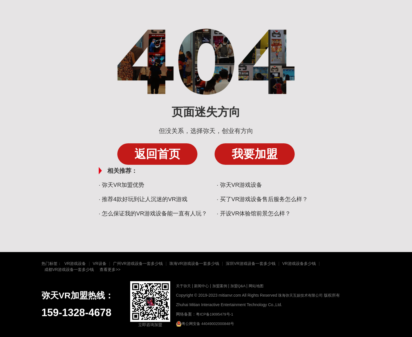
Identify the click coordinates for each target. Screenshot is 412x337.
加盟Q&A (237, 286)
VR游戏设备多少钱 (299, 263)
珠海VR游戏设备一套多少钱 (194, 263)
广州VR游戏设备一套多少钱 (138, 263)
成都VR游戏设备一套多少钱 (69, 269)
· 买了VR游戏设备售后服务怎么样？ (262, 199)
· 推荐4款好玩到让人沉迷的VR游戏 (143, 199)
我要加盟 (255, 154)
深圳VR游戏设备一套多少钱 (250, 263)
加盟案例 (219, 286)
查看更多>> (110, 269)
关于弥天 (183, 286)
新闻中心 (201, 286)
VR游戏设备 (75, 263)
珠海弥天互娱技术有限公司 (300, 295)
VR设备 (99, 263)
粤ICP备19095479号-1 (214, 314)
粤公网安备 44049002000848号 (205, 324)
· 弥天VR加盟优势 (121, 185)
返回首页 (157, 154)
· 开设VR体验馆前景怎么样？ (254, 213)
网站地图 (256, 286)
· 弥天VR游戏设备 (239, 185)
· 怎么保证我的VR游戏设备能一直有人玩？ (153, 213)
